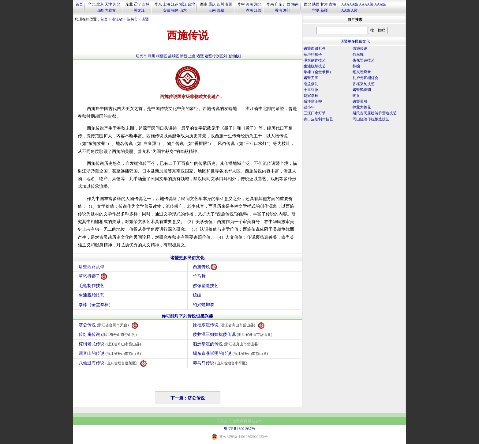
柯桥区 (161, 56)
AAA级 (380, 4)
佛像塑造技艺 (206, 285)
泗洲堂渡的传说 (227, 344)
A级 (354, 10)
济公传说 (108, 325)
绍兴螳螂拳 (203, 304)
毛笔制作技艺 (91, 285)
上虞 (192, 56)
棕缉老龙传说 (111, 344)
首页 (79, 4)
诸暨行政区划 (216, 56)
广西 (286, 4)
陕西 (316, 4)
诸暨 (145, 19)
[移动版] (234, 56)
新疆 (324, 10)
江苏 (174, 4)
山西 (100, 10)
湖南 (249, 10)
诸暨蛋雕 (360, 101)
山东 (183, 10)
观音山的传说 (111, 353)
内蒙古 (110, 10)
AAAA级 (366, 4)
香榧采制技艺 (364, 84)
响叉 (356, 95)
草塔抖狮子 (93, 276)
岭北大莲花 (362, 107)
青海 (332, 4)
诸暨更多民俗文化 (187, 258)
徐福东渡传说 (228, 325)
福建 (174, 10)
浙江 (183, 4)
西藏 (220, 10)
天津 (108, 4)
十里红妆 (311, 90)
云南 (212, 10)
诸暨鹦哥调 (362, 90)
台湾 (191, 4)
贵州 (228, 4)
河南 (249, 4)
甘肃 (324, 4)
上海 (166, 4)
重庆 (212, 4)
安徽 (166, 10)
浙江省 (117, 19)
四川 (220, 4)
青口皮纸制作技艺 (318, 119)
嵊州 (151, 56)
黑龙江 (139, 10)
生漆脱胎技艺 (91, 295)
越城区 (173, 56)
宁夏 (316, 10)
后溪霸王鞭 (313, 101)
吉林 (145, 4)
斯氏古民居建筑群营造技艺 (375, 113)
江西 (257, 10)
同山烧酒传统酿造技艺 (371, 119)
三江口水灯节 (315, 113)
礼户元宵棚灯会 (365, 78)
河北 (116, 4)
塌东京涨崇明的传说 (231, 353)
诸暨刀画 (311, 78)
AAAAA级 (349, 4)
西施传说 (205, 267)
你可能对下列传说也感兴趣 (187, 316)
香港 (278, 10)
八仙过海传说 (113, 363)
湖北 (257, 4)
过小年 (309, 107)
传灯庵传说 (108, 334)
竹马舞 (199, 276)
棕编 (197, 295)
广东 (278, 4)
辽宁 (137, 4)
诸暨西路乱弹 (91, 266)
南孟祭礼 (311, 84)
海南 (295, 4)
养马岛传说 (221, 363)
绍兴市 (132, 19)
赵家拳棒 (311, 95)
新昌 (183, 56)
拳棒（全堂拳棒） (96, 304)
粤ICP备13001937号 (239, 429)
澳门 (286, 10)
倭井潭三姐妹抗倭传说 (233, 334)
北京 (100, 4)
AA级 (345, 10)
